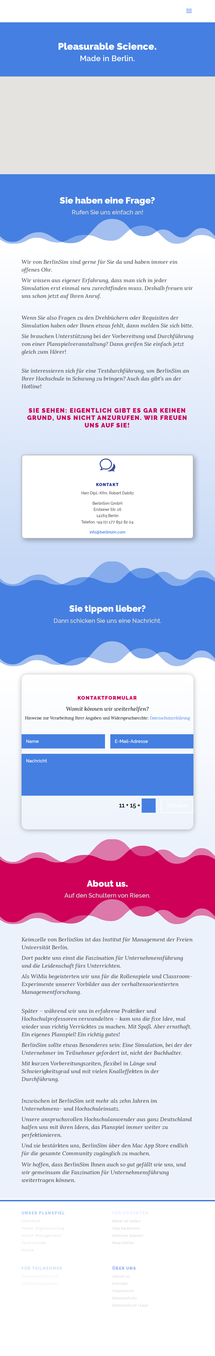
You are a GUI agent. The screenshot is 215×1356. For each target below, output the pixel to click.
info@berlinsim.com (107, 532)
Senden (177, 805)
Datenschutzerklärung (170, 718)
